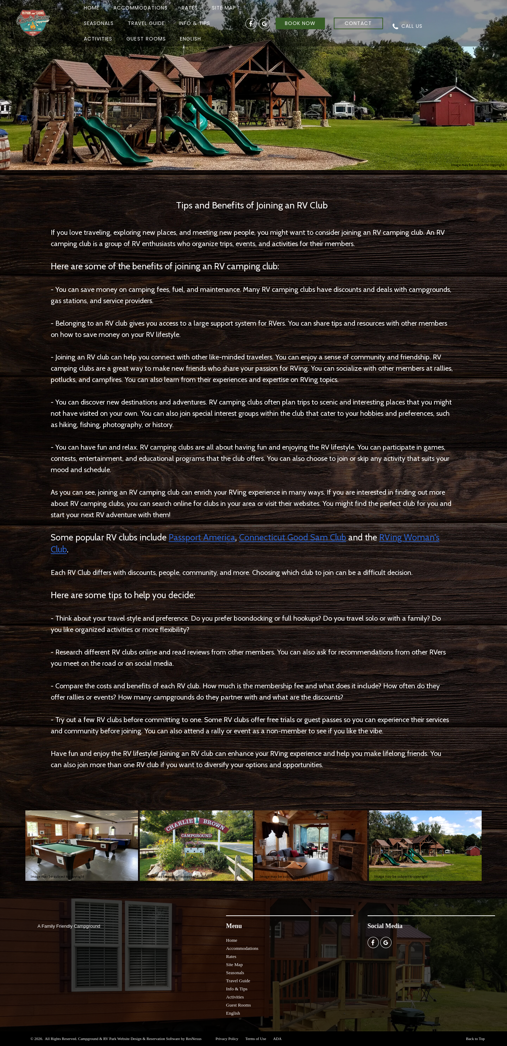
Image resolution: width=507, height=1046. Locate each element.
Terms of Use (255, 1038)
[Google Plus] (264, 23)
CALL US (412, 26)
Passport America (202, 537)
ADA (277, 1038)
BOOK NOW (300, 23)
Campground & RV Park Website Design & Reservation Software (129, 1038)
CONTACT (358, 23)
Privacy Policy (226, 1038)
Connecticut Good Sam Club (292, 537)
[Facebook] (251, 23)
